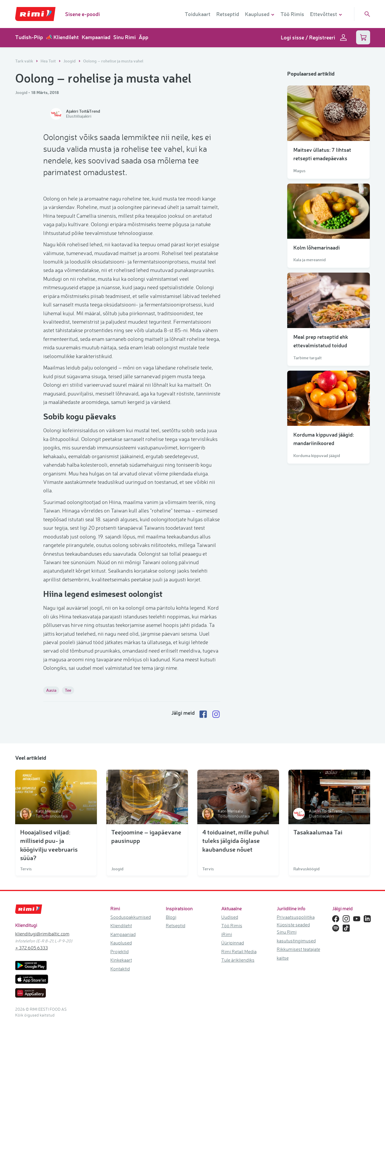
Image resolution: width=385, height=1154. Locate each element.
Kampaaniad (96, 37)
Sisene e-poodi (82, 14)
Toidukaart (197, 14)
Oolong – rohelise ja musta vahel (113, 61)
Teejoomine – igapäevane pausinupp (146, 967)
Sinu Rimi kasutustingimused (296, 1067)
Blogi (171, 1048)
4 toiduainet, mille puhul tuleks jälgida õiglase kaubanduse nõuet (235, 971)
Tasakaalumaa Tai (317, 963)
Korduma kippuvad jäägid (316, 456)
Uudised (229, 1048)
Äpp (143, 37)
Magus (299, 171)
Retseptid (227, 14)
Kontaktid (120, 1100)
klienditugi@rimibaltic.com (42, 1065)
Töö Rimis (292, 14)
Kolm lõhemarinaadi (316, 247)
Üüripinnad (232, 1074)
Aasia (51, 821)
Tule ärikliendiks (238, 1091)
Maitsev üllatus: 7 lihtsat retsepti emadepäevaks (322, 154)
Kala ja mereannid (309, 260)
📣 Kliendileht (62, 37)
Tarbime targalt (307, 358)
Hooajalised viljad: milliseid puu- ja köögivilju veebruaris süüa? (49, 976)
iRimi (226, 1065)
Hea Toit (49, 61)
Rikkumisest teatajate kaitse (298, 1085)
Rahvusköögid (306, 1000)
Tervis (26, 1000)
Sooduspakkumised (130, 1048)
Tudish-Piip (29, 37)
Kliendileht (121, 1057)
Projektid (119, 1083)
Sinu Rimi (124, 37)
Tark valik (24, 61)
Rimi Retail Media (239, 1083)
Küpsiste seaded (293, 1056)
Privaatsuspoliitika (296, 1048)
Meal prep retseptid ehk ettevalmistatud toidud (320, 341)
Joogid (69, 61)
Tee (68, 821)
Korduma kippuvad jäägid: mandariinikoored (323, 439)
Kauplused (121, 1074)
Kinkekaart (121, 1091)
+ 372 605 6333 (31, 1079)
